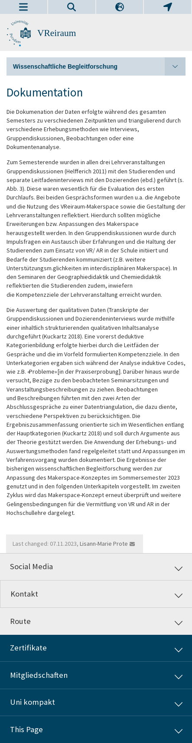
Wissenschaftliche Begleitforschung (99, 66)
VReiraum (56, 33)
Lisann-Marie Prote (104, 543)
